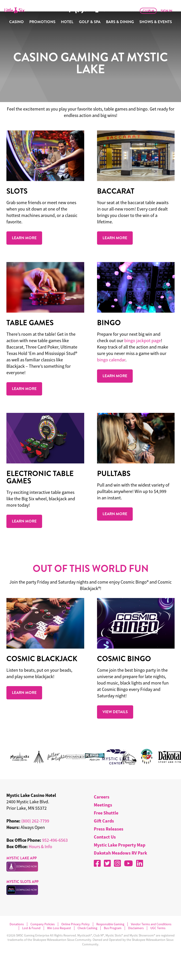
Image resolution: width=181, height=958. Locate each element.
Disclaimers (136, 928)
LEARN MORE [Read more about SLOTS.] (24, 238)
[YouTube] (128, 863)
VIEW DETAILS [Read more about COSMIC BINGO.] (115, 711)
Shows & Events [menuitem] (155, 21)
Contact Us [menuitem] (105, 837)
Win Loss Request (59, 928)
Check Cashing (87, 928)
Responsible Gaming (110, 924)
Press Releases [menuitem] (108, 829)
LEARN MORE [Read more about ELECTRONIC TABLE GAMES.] (24, 521)
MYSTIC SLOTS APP (22, 881)
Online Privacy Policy (75, 924)
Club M (148, 10)
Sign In (166, 10)
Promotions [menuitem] (42, 21)
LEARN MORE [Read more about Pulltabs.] (115, 514)
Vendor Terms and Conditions (151, 924)
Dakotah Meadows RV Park (120, 853)
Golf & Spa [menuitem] (89, 21)
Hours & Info (40, 846)
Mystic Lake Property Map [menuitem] (119, 845)
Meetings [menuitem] (103, 805)
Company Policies (42, 924)
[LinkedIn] (139, 863)
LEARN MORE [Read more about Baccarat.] (115, 238)
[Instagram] (117, 863)
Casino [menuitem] (16, 21)
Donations (17, 924)
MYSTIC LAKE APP (21, 858)
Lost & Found (31, 928)
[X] (107, 863)
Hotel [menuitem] (67, 21)
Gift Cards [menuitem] (104, 821)
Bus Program (113, 928)
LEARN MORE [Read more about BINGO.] (115, 376)
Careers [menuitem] (101, 797)
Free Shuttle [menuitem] (106, 813)
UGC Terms (157, 928)
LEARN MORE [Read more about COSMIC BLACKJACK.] (24, 692)
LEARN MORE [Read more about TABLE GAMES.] (24, 388)
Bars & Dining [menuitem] (120, 21)
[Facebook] (97, 863)
